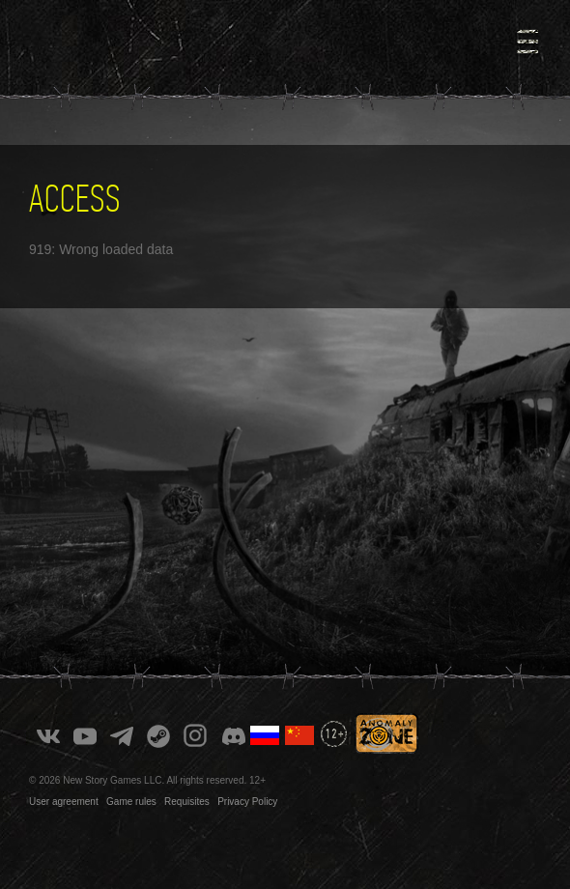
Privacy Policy (247, 801)
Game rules (131, 801)
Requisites (187, 801)
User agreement (64, 801)
